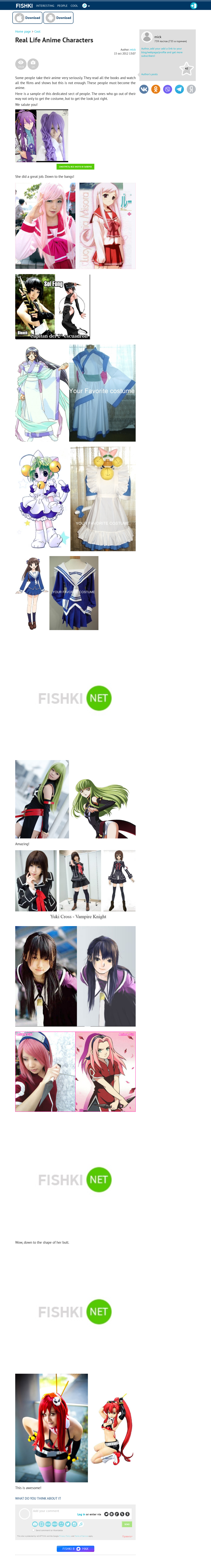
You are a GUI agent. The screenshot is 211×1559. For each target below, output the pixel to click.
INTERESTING (45, 5)
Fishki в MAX (75, 1549)
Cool (74, 5)
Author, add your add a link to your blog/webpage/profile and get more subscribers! (161, 52)
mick (157, 37)
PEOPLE (62, 5)
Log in (81, 1514)
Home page (23, 31)
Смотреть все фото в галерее (75, 166)
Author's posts (149, 74)
